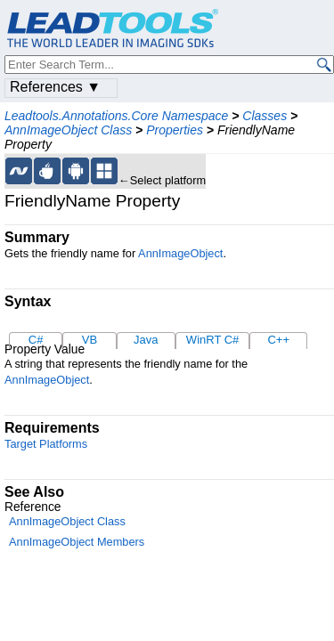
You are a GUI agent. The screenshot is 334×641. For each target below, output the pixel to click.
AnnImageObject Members (76, 541)
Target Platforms (45, 443)
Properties (174, 130)
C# (36, 339)
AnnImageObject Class (68, 130)
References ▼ (55, 86)
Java (146, 339)
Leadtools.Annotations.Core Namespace (116, 116)
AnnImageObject (180, 253)
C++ (278, 339)
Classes (264, 116)
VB (89, 339)
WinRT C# (212, 339)
